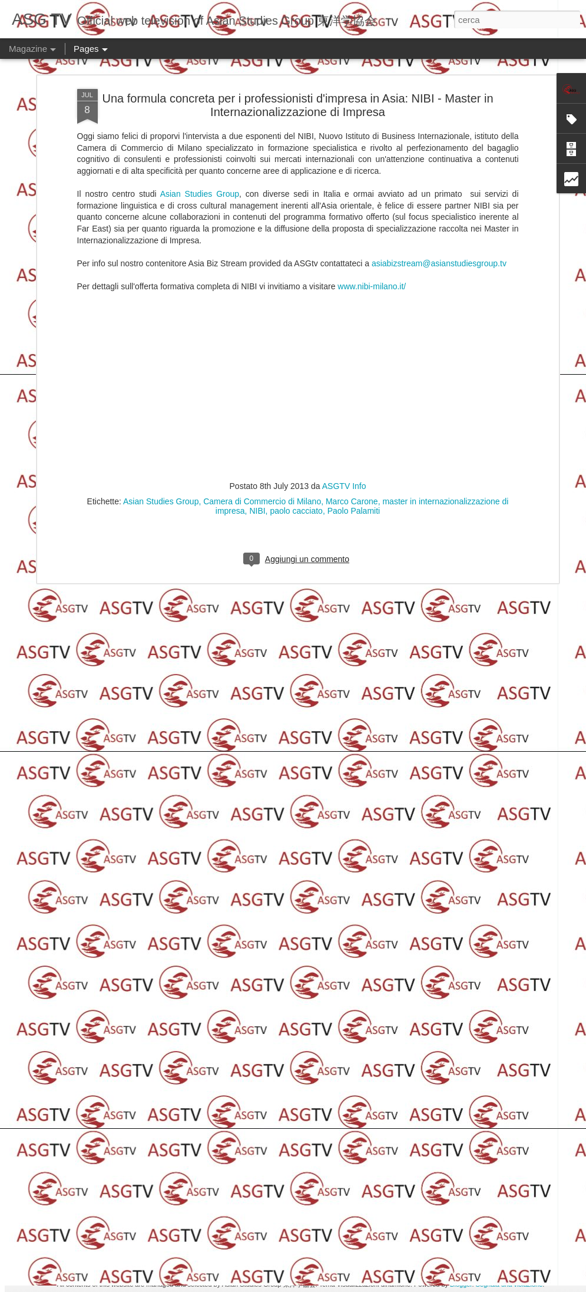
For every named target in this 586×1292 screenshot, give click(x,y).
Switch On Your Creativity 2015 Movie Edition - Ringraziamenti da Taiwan (279, 883)
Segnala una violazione (509, 1284)
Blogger (461, 1284)
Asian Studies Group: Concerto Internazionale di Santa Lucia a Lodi (376, 526)
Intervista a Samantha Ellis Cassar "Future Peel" (283, 744)
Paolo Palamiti (353, 106)
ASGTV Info (344, 82)
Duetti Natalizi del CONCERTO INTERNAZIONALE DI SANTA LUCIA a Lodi (96, 526)
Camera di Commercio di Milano (262, 97)
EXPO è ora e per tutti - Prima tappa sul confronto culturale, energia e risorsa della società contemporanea (286, 1155)
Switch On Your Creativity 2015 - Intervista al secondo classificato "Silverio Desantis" (294, 615)
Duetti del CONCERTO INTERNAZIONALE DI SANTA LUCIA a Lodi (237, 521)
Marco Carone (352, 97)
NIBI (257, 106)
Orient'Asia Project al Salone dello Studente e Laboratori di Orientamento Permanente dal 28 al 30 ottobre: (513, 537)
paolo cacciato (296, 106)
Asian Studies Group (160, 97)
